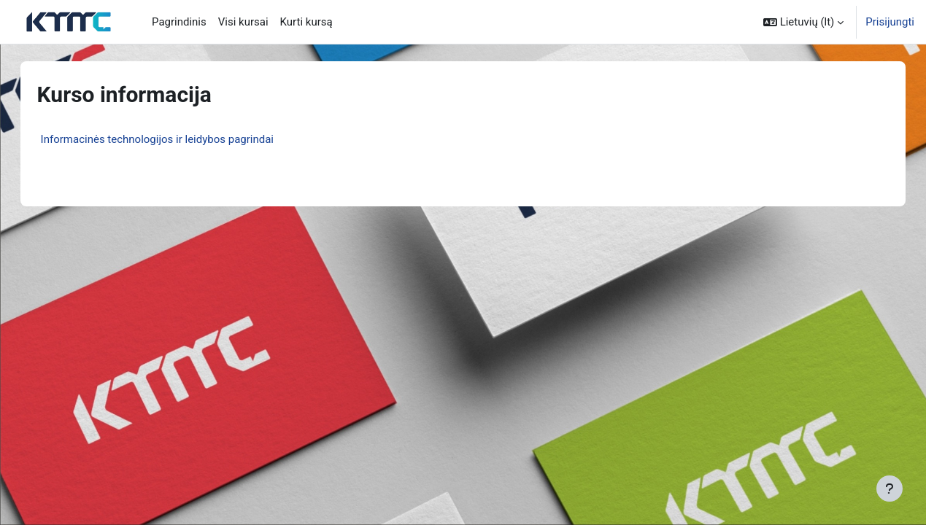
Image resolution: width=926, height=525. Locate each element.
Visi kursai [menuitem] (243, 21)
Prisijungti (889, 21)
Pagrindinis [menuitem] (179, 21)
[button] (803, 22)
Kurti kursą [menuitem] (306, 21)
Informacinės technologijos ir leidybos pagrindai (171, 139)
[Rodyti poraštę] (889, 488)
